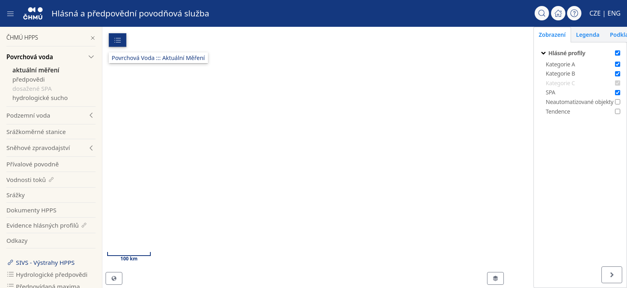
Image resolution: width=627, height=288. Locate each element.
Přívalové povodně (32, 164)
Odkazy (17, 240)
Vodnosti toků (30, 180)
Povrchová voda (29, 57)
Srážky (15, 195)
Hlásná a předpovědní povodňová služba (131, 13)
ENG (614, 13)
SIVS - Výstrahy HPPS (40, 262)
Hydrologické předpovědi (47, 274)
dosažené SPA (32, 88)
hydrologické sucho (40, 98)
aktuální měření (35, 70)
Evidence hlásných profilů (47, 225)
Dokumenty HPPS (31, 210)
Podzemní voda (28, 115)
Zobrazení (525, 34)
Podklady (596, 34)
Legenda (561, 34)
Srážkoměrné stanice (36, 132)
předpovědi (28, 79)
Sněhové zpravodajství (38, 148)
